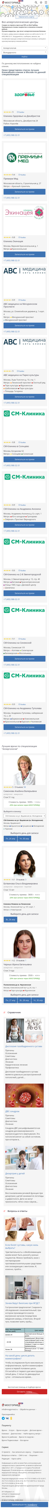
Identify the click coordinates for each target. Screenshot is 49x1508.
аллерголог (8, 794)
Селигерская (26, 650)
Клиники (5, 1433)
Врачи (4, 1430)
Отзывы (20, 112)
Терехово (8, 829)
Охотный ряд (38, 382)
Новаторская (15, 910)
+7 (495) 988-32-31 (12, 135)
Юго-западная (18, 516)
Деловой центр (28, 585)
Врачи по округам (26, 1437)
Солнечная (27, 454)
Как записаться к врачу (21, 1452)
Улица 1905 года (12, 585)
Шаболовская (11, 388)
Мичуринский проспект (22, 317)
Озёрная (8, 519)
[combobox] (24, 48)
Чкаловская (35, 721)
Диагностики (16, 1433)
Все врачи (24, 1440)
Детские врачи (36, 1430)
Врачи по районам (9, 1437)
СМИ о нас (23, 1455)
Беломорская (10, 653)
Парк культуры (11, 385)
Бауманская (17, 718)
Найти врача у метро (31, 1433)
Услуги (11, 1430)
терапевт (28, 887)
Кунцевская (26, 826)
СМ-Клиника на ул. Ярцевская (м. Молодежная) (23, 820)
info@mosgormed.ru (10, 1409)
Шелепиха (9, 587)
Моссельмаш (24, 653)
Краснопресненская (30, 582)
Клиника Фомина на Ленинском (17, 904)
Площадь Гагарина (13, 391)
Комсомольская (31, 718)
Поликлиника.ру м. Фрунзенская (17, 985)
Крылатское (15, 826)
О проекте (6, 1452)
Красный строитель (20, 186)
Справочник (38, 1452)
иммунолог (18, 794)
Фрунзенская (26, 385)
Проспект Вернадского (24, 519)
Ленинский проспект (21, 382)
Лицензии (33, 1455)
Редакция (5, 1459)
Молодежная (38, 826)
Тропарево (31, 516)
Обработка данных (27, 1409)
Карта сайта (16, 1459)
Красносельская (19, 249)
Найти (24, 56)
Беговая (15, 582)
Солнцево (16, 454)
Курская (24, 721)
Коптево (15, 650)
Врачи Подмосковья (10, 1440)
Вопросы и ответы (9, 1455)
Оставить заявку (24, 1391)
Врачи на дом (21, 1430)
